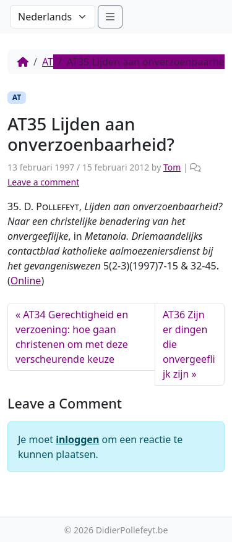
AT (47, 62)
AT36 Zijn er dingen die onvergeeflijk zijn (189, 344)
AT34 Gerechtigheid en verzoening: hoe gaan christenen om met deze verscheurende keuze (71, 337)
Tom (172, 167)
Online (26, 280)
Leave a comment (43, 182)
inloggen (77, 439)
